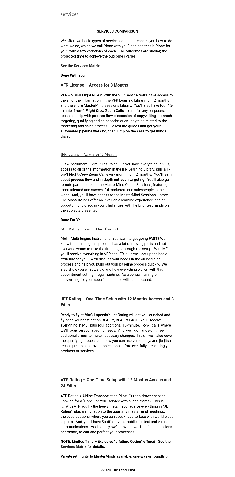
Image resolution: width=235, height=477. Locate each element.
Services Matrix (73, 446)
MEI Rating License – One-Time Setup (91, 229)
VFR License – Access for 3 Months (94, 85)
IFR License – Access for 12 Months (89, 154)
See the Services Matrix (80, 66)
